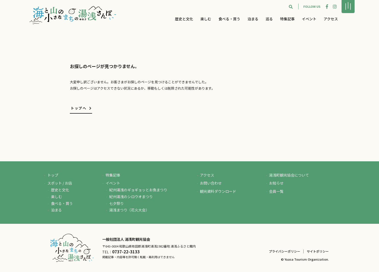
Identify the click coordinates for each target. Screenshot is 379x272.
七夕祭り (116, 203)
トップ (52, 175)
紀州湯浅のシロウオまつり (131, 196)
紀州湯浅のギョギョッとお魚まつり (138, 189)
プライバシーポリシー (284, 251)
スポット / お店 (59, 183)
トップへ (81, 108)
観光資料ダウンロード (218, 191)
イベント (309, 18)
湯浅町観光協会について (289, 175)
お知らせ (276, 183)
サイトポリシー (318, 251)
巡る (269, 18)
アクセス (331, 18)
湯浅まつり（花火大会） (129, 209)
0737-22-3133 (126, 252)
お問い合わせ (211, 183)
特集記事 (287, 18)
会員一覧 (276, 191)
